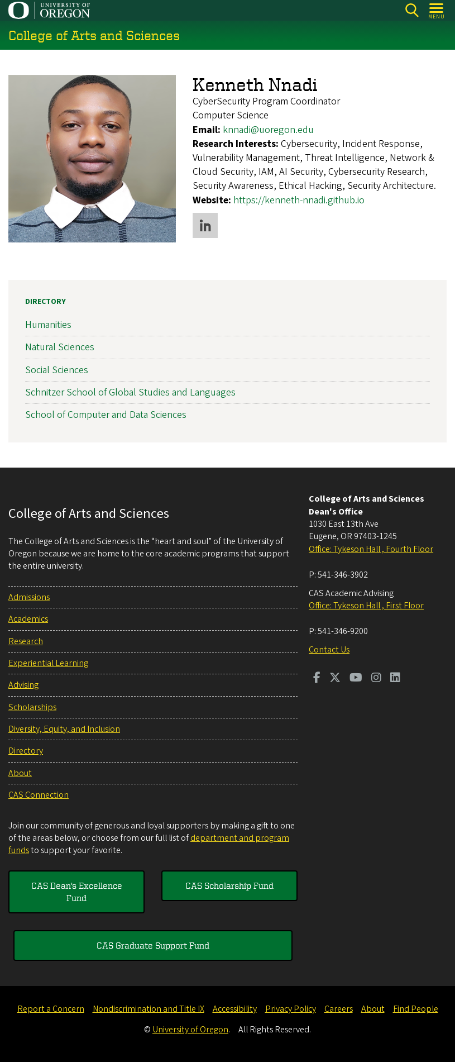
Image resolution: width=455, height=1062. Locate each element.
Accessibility (235, 1009)
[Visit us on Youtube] (356, 679)
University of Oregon (190, 1029)
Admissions (29, 597)
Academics (28, 619)
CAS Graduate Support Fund (153, 945)
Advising (23, 685)
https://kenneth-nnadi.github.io (299, 200)
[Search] (412, 10)
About (20, 773)
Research (25, 641)
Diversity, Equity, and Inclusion (64, 729)
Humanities (48, 325)
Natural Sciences (59, 348)
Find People (415, 1009)
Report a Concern (50, 1009)
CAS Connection (38, 795)
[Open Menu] (437, 10)
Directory (45, 301)
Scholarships (32, 707)
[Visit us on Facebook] (317, 679)
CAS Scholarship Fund (229, 885)
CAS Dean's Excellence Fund (76, 891)
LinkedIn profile (205, 225)
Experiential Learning (48, 663)
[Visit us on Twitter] (335, 679)
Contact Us (329, 650)
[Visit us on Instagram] (376, 679)
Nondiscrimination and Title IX (148, 1009)
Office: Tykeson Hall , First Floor (366, 605)
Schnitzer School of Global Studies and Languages (130, 392)
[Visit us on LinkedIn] (395, 679)
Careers (338, 1009)
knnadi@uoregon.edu (268, 130)
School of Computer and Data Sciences (105, 415)
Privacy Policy (290, 1009)
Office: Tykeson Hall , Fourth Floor (371, 549)
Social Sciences (56, 370)
